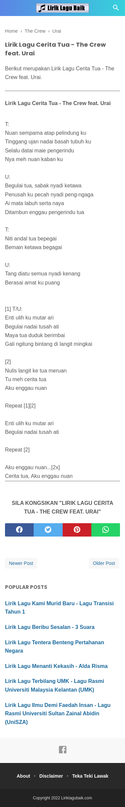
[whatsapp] (105, 530)
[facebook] (19, 530)
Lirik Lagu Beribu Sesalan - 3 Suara (50, 627)
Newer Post (21, 563)
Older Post (104, 563)
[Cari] (116, 9)
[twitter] (48, 530)
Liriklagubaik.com (76, 798)
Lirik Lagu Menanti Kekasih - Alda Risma (56, 666)
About (23, 776)
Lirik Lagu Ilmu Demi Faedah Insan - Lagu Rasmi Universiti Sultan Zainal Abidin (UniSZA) (58, 713)
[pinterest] (77, 530)
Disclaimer (51, 776)
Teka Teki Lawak (90, 776)
